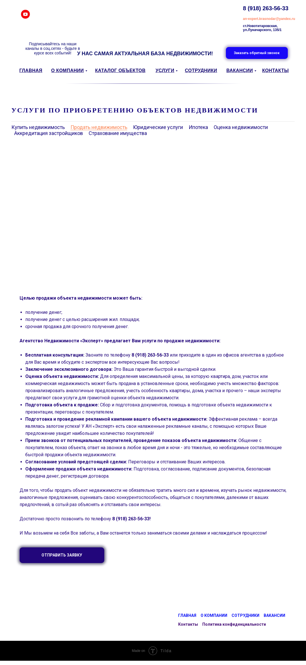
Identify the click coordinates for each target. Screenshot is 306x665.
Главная (187, 615)
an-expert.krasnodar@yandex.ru (269, 19)
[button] (257, 53)
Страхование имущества (118, 133)
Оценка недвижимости (241, 127)
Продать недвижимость (98, 127)
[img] (25, 14)
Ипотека (198, 127)
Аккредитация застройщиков (48, 133)
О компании (214, 615)
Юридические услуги (158, 127)
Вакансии (274, 615)
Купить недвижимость (38, 127)
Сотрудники (245, 615)
